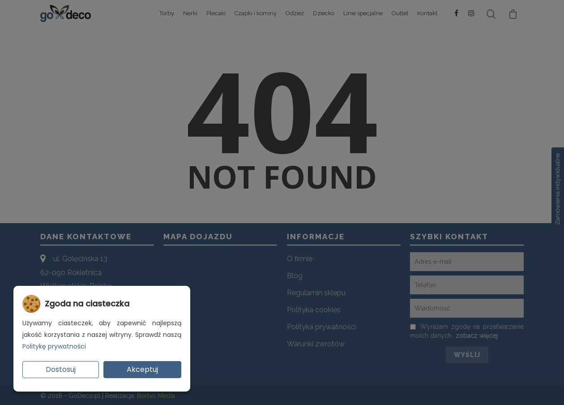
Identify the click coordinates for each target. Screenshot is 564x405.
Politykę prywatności (54, 346)
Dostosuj (61, 369)
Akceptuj (142, 369)
